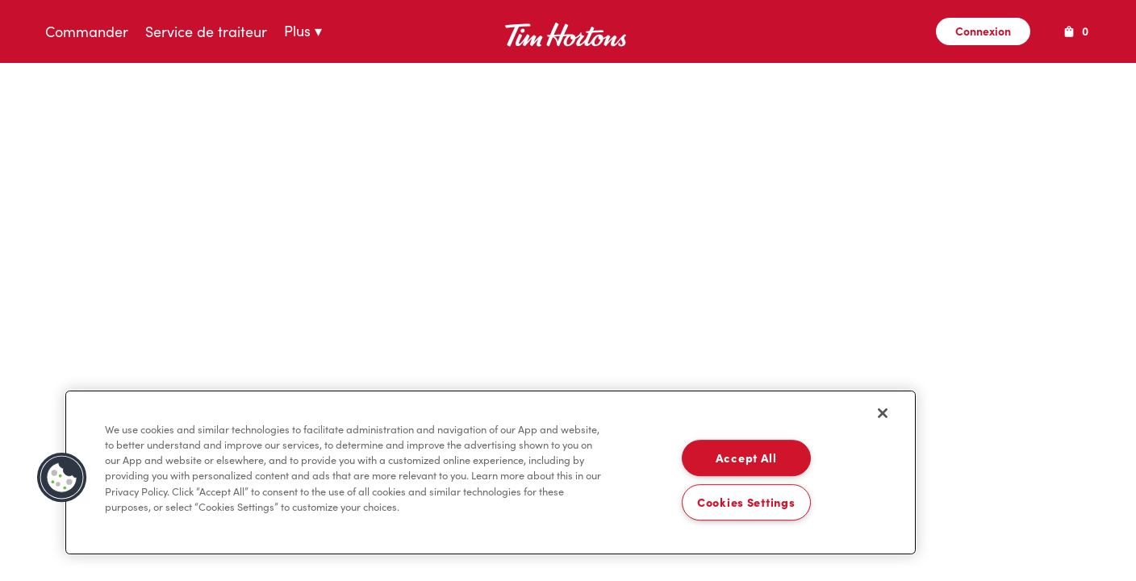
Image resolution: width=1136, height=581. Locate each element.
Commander (86, 32)
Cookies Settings (746, 502)
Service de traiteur (206, 32)
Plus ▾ (303, 32)
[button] (62, 478)
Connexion (983, 31)
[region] (491, 472)
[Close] (882, 413)
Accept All (746, 458)
